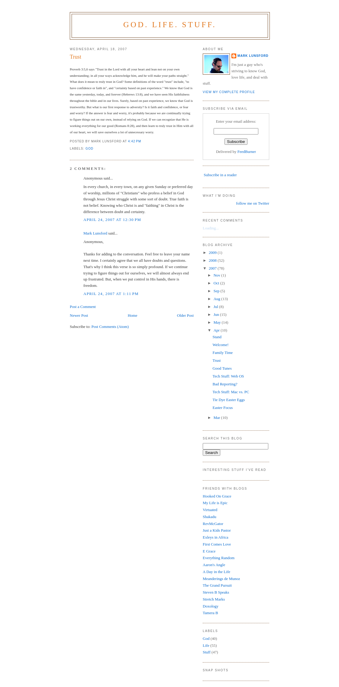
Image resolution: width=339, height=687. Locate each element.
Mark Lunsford (95, 233)
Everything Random (218, 558)
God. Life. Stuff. (169, 24)
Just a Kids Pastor (217, 530)
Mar (217, 417)
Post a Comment (83, 306)
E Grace (209, 551)
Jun (217, 314)
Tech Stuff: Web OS (228, 376)
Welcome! (220, 344)
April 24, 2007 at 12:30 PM (112, 219)
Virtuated (210, 509)
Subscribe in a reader (220, 175)
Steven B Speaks (216, 592)
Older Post (185, 315)
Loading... (211, 228)
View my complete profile (229, 92)
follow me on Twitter (252, 203)
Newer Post (79, 315)
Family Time (222, 352)
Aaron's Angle (214, 564)
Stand (216, 337)
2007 (213, 268)
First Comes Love (217, 544)
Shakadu (209, 516)
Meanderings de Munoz (221, 578)
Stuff (207, 652)
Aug (217, 299)
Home (132, 315)
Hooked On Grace (217, 496)
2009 (213, 252)
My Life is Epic (215, 503)
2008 (213, 260)
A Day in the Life (216, 571)
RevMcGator (213, 523)
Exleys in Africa (215, 537)
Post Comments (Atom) (110, 326)
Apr (217, 330)
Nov (217, 275)
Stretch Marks (214, 599)
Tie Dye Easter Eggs (228, 399)
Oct (217, 283)
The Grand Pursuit (217, 585)
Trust (75, 57)
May (218, 322)
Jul (216, 306)
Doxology (210, 606)
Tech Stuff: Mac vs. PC (230, 392)
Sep (217, 291)
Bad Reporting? (224, 384)
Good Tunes (221, 368)
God (89, 148)
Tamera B (210, 613)
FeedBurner (246, 151)
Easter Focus (222, 407)
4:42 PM (134, 141)
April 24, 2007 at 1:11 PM (111, 293)
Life (206, 645)
